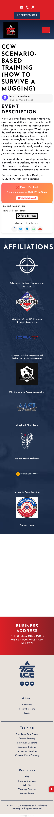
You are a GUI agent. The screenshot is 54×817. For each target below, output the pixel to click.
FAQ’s (27, 712)
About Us (27, 703)
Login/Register (27, 15)
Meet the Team (27, 708)
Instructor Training (27, 750)
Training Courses (27, 788)
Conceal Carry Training (27, 754)
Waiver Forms (27, 792)
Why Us (27, 784)
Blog (27, 776)
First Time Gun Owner (27, 733)
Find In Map (27, 215)
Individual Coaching (27, 742)
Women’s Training (27, 746)
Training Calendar (27, 780)
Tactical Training (27, 737)
